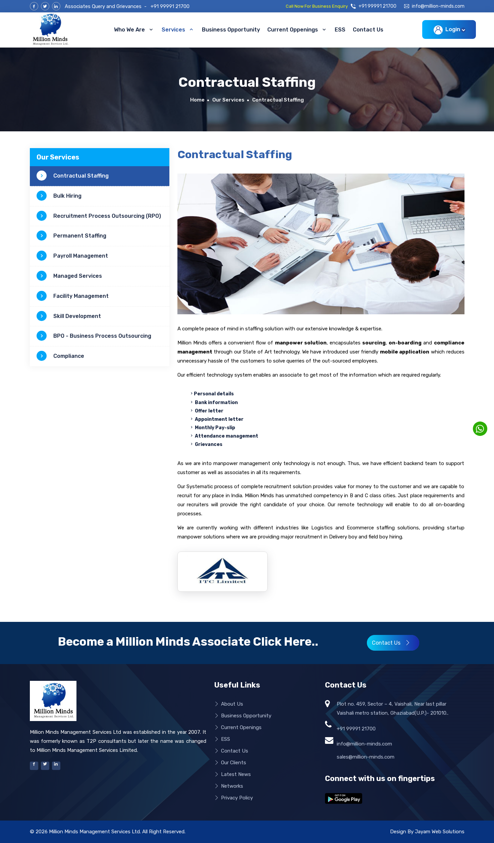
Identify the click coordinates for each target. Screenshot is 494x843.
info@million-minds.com (434, 6)
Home (197, 100)
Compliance (60, 356)
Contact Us (368, 29)
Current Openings (238, 727)
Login (448, 30)
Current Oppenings (297, 29)
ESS (340, 29)
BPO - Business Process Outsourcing (94, 336)
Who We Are (134, 29)
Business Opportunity (231, 29)
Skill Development (69, 316)
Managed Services (69, 276)
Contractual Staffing (73, 176)
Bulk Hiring (59, 196)
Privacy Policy (233, 798)
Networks (228, 786)
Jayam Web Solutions (439, 832)
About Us (228, 704)
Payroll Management (72, 256)
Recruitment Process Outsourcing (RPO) (99, 216)
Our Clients (230, 763)
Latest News (232, 774)
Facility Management (73, 296)
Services (178, 29)
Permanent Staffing (71, 236)
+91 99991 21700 (170, 6)
